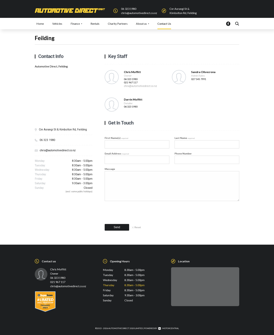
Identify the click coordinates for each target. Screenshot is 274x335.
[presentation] (131, 211)
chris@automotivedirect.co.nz (139, 13)
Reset (136, 227)
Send (117, 227)
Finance (76, 23)
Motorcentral (168, 328)
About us (142, 23)
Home (40, 23)
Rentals (95, 23)
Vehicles (57, 23)
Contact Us (164, 23)
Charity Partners (118, 23)
